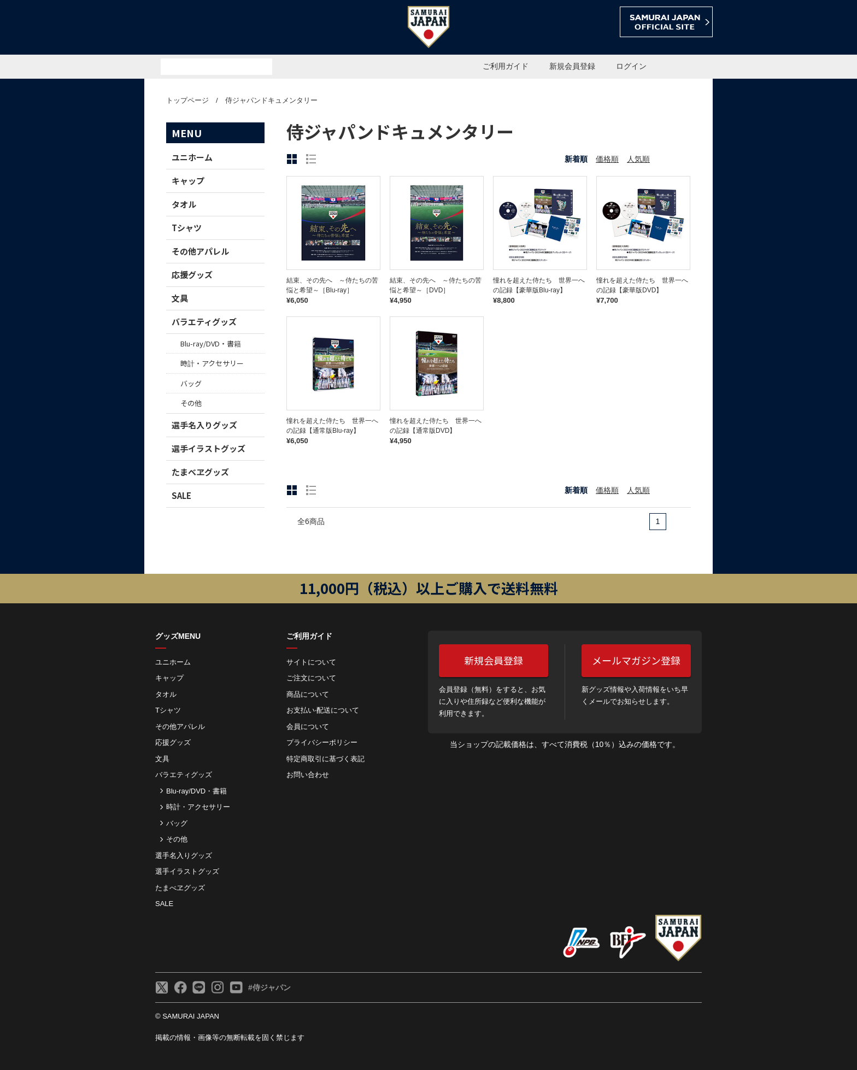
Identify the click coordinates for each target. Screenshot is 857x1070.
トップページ (187, 100)
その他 (191, 403)
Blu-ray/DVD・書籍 (210, 343)
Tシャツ (187, 227)
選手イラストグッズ (208, 448)
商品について (307, 694)
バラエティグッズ (204, 321)
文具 (180, 298)
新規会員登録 (572, 66)
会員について (307, 726)
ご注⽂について (311, 678)
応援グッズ (192, 274)
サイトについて (311, 662)
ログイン (631, 66)
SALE (181, 495)
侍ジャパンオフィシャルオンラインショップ (206, 28)
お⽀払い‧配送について (322, 710)
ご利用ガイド (506, 66)
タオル (184, 204)
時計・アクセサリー (212, 363)
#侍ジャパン (269, 987)
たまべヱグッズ (200, 472)
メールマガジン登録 (636, 660)
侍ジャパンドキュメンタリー (271, 100)
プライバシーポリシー (321, 742)
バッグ (191, 383)
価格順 (607, 159)
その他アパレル (200, 251)
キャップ (188, 180)
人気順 (638, 159)
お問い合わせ (307, 775)
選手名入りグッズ (204, 425)
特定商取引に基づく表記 (325, 759)
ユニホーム (192, 157)
